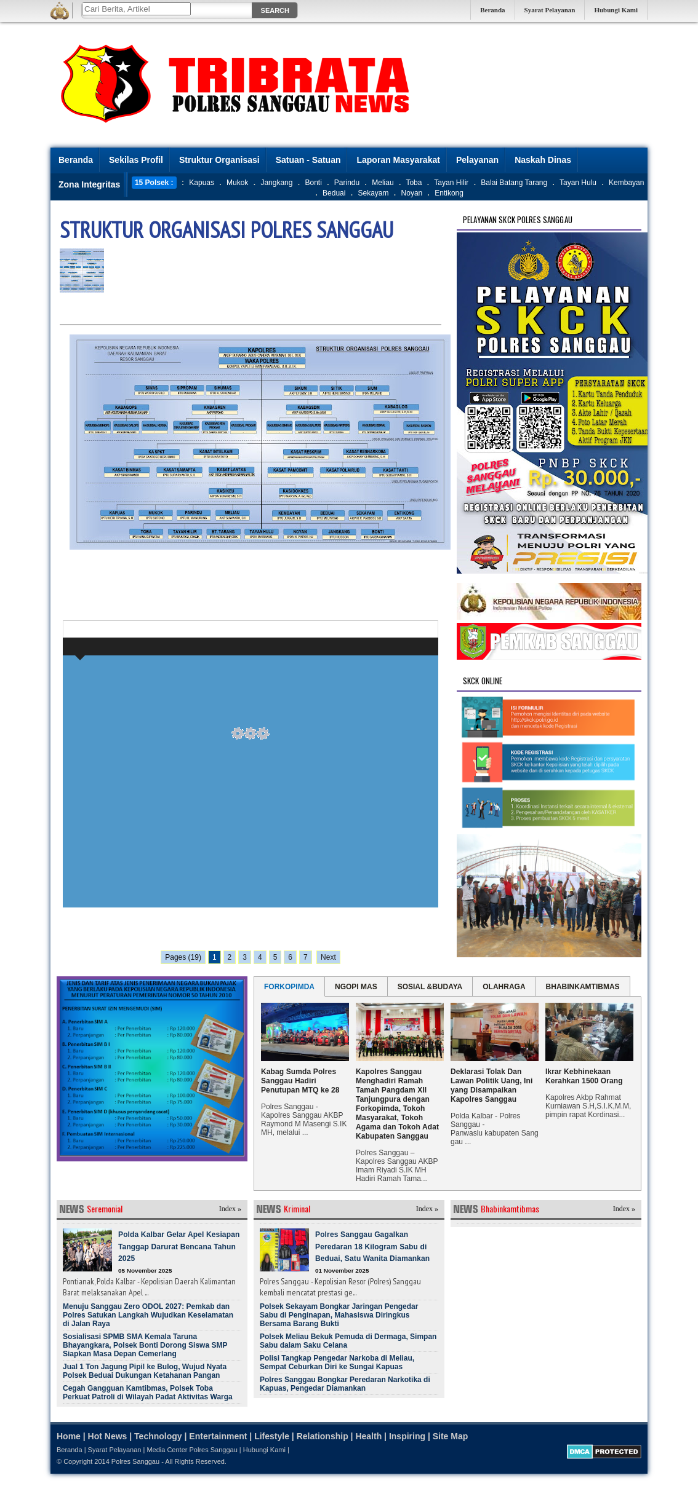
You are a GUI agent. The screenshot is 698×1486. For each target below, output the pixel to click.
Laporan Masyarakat (397, 160)
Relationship (322, 1436)
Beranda (492, 10)
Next (328, 957)
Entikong (449, 193)
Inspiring (407, 1436)
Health (368, 1436)
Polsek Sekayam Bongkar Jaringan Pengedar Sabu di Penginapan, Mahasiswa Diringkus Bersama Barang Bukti (339, 1315)
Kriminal (297, 1208)
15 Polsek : (154, 182)
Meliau (382, 182)
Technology (158, 1436)
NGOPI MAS (356, 986)
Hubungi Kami (616, 10)
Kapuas (201, 182)
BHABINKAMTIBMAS (583, 986)
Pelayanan (477, 160)
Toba (414, 182)
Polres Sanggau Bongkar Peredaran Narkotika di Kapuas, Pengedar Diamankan (345, 1384)
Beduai (334, 193)
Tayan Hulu (578, 182)
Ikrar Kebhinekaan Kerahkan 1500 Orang (584, 1076)
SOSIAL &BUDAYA (430, 986)
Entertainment (218, 1436)
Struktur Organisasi (219, 160)
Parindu (346, 182)
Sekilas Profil (136, 160)
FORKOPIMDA (289, 986)
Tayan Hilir (451, 182)
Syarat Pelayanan (550, 10)
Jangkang (276, 182)
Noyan (412, 193)
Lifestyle (271, 1436)
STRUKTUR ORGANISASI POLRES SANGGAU (226, 229)
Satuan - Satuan (308, 160)
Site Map (450, 1436)
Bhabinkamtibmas (510, 1208)
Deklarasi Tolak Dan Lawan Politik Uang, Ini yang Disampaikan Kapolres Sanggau (491, 1085)
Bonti (313, 182)
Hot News (107, 1436)
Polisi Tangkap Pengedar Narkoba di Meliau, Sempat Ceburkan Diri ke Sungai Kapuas (337, 1362)
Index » (230, 1208)
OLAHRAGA (504, 986)
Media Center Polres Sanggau (191, 1449)
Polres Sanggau (135, 1461)
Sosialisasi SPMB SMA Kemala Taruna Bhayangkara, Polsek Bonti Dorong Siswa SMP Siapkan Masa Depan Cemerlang (145, 1345)
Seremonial (104, 1208)
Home (69, 1436)
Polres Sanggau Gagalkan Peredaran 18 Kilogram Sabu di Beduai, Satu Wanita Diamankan (372, 1246)
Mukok (237, 182)
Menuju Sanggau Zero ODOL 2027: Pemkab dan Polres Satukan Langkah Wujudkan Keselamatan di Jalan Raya (148, 1315)
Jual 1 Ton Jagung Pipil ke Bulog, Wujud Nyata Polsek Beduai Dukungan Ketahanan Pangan (145, 1371)
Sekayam (373, 193)
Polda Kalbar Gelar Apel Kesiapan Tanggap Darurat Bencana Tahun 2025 (178, 1246)
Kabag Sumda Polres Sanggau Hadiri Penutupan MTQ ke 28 (300, 1080)
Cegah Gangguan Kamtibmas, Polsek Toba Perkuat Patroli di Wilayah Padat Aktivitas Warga (148, 1392)
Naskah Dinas (543, 160)
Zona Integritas (89, 184)
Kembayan (626, 182)
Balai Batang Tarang (514, 182)
